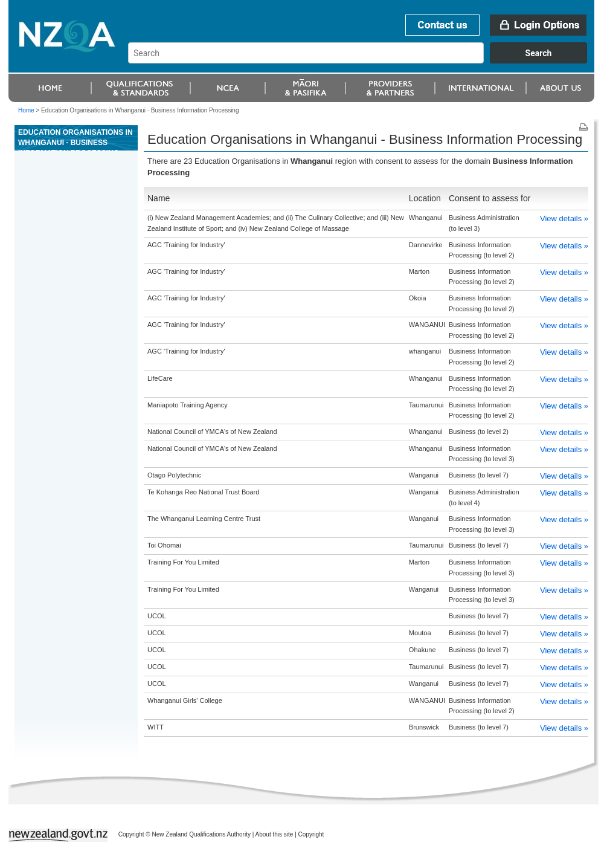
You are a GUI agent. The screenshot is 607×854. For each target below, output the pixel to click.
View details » (564, 218)
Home (26, 110)
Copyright (311, 834)
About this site (274, 834)
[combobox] (363, 60)
